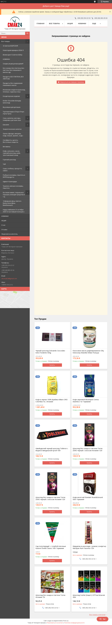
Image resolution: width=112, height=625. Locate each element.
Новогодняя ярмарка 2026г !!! (13, 50)
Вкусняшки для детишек (11, 107)
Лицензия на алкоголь (9, 234)
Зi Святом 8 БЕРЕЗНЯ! (10, 46)
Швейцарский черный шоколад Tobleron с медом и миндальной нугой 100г (52, 449)
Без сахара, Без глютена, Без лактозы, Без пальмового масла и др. (13, 70)
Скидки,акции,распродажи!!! (13, 64)
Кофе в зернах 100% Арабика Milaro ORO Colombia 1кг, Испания (52, 401)
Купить (52, 365)
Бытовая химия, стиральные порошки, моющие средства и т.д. (14, 194)
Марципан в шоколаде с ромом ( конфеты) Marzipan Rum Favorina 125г (89, 547)
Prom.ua (65, 621)
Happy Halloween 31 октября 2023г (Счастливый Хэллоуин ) (13, 211)
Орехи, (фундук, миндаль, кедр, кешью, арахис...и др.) (13, 135)
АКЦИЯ (3, 221)
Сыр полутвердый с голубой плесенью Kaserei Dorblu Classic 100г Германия (51, 547)
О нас (3, 225)
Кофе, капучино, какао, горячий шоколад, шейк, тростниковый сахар (12, 153)
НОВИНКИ (4, 216)
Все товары (5, 41)
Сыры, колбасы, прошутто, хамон (12, 169)
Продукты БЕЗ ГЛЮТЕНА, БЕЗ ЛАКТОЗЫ (13, 78)
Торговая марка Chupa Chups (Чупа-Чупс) (13, 113)
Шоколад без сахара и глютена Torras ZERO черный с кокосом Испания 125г (88, 449)
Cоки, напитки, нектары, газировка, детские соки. (12, 119)
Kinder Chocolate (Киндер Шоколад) (12, 102)
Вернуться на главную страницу (72, 82)
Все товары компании (97, 615)
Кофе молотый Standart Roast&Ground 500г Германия (88, 498)
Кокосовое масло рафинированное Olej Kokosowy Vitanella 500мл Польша (88, 352)
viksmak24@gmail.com (9, 278)
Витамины (6, 147)
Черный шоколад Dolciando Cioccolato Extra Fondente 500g (50, 352)
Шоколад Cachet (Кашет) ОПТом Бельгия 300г (89, 596)
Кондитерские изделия (11, 96)
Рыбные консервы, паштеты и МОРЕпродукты (14, 176)
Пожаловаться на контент (55, 623)
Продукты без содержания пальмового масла (12, 84)
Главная (40, 23)
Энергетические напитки (12, 129)
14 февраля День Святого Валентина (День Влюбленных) (12, 203)
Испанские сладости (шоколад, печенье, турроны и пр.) (14, 91)
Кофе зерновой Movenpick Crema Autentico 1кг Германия (86, 401)
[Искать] (27, 33)
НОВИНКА (6, 59)
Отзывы (4, 229)
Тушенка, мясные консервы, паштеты (13, 187)
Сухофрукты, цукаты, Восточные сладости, (10, 141)
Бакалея (6, 125)
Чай (4, 164)
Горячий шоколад (9, 160)
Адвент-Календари (10, 181)
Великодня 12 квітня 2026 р (12, 55)
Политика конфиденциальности (74, 623)
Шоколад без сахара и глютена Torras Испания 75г (50, 596)
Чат (102, 619)
